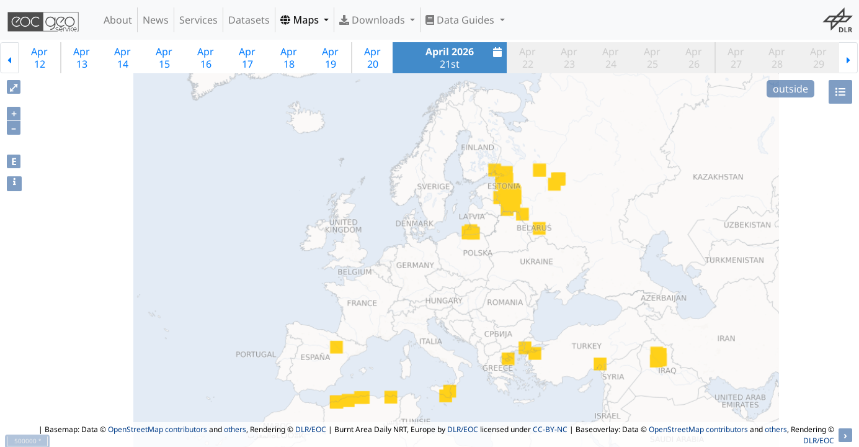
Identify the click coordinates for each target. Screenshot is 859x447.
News (156, 20)
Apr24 (610, 58)
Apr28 (776, 58)
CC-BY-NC (550, 429)
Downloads (373, 20)
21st (465, 58)
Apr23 (569, 58)
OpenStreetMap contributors (157, 429)
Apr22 (527, 58)
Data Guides (461, 20)
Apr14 (122, 58)
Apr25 (652, 58)
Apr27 (736, 58)
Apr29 (818, 58)
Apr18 (288, 58)
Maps (300, 20)
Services (198, 20)
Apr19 (330, 58)
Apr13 (81, 58)
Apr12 (39, 58)
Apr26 (693, 58)
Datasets (249, 20)
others (235, 429)
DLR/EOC (310, 429)
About (118, 20)
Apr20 (372, 58)
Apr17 (247, 58)
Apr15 (164, 58)
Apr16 (205, 58)
